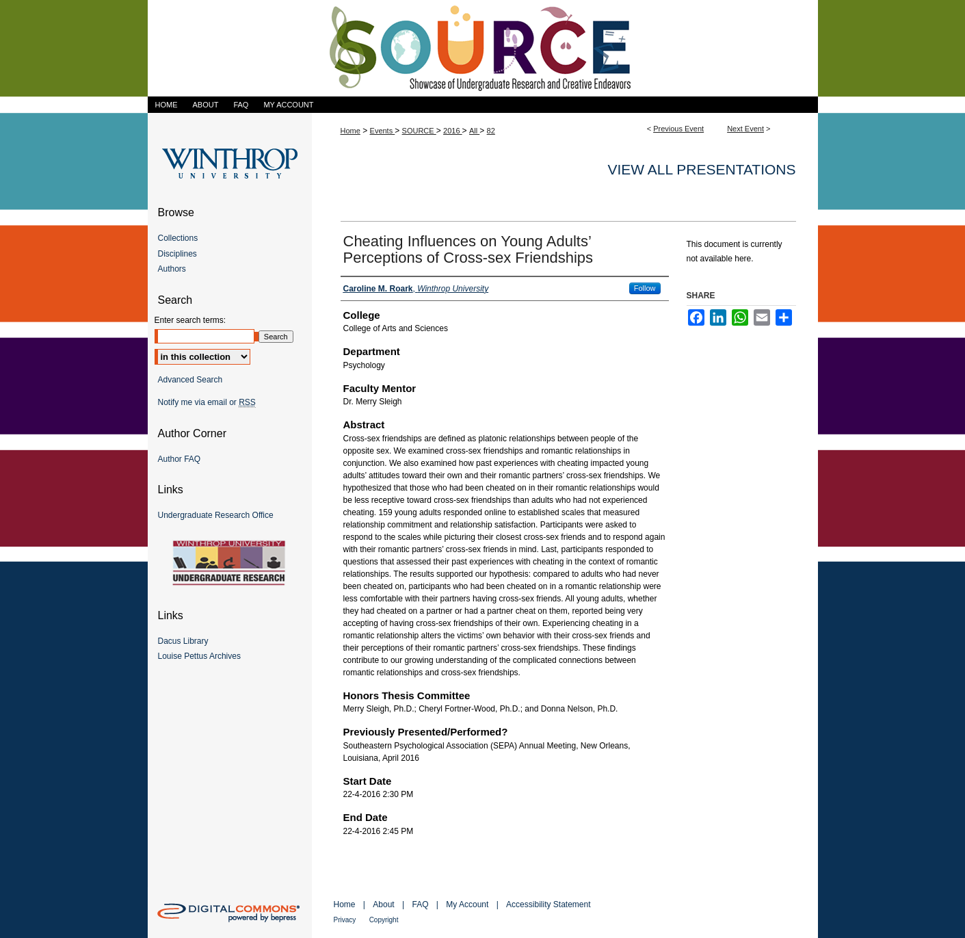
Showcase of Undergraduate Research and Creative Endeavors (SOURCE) (483, 48)
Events (382, 131)
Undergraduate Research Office (216, 515)
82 (491, 131)
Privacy (345, 920)
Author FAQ (179, 459)
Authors (172, 269)
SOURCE (419, 131)
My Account (467, 904)
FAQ (420, 904)
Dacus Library (183, 641)
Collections (178, 238)
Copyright (384, 920)
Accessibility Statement (548, 904)
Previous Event (678, 129)
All (474, 131)
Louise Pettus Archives (199, 656)
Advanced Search (190, 380)
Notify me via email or (207, 402)
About (383, 904)
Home (350, 131)
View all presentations (701, 169)
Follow (645, 288)
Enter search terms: (190, 320)
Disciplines (177, 254)
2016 (452, 131)
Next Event (745, 129)
